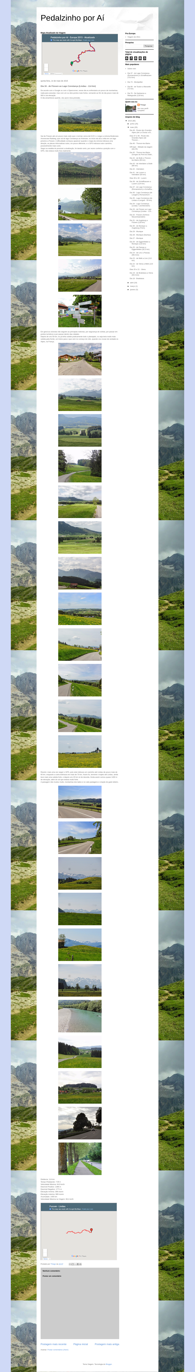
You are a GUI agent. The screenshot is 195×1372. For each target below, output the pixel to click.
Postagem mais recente (53, 1344)
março (133, 286)
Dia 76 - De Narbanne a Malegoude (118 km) (136, 94)
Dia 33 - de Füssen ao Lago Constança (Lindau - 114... (141, 210)
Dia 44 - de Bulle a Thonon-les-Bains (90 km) (140, 159)
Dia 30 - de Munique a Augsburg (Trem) (138, 227)
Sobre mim (131, 69)
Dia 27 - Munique (136, 238)
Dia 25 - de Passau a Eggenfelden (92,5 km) (140, 248)
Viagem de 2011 (133, 37)
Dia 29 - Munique (136, 231)
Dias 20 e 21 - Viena (138, 269)
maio (132, 127)
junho (132, 124)
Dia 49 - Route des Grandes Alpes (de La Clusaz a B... (141, 131)
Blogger (109, 1364)
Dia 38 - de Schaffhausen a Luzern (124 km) (140, 182)
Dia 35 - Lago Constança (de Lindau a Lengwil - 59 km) (141, 199)
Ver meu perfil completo (142, 109)
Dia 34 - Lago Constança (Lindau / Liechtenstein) (140, 205)
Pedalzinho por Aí (72, 17)
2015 (130, 121)
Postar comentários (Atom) (58, 1350)
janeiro (133, 290)
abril (132, 283)
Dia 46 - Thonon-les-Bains (140, 143)
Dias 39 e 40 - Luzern (138, 178)
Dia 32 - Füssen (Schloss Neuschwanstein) (139, 216)
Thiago (143, 105)
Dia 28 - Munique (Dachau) (140, 235)
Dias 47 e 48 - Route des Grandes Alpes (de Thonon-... (139, 138)
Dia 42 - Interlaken (137, 169)
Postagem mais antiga (107, 1344)
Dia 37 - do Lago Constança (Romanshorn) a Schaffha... (141, 188)
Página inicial (80, 1344)
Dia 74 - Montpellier (135, 82)
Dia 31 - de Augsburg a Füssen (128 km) (139, 221)
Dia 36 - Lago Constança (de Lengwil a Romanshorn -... (141, 194)
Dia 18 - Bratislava (137, 278)
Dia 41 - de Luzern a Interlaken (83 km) (138, 174)
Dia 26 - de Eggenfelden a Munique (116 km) (140, 243)
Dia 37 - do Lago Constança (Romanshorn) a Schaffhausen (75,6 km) (139, 75)
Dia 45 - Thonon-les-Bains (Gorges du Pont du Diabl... (141, 153)
